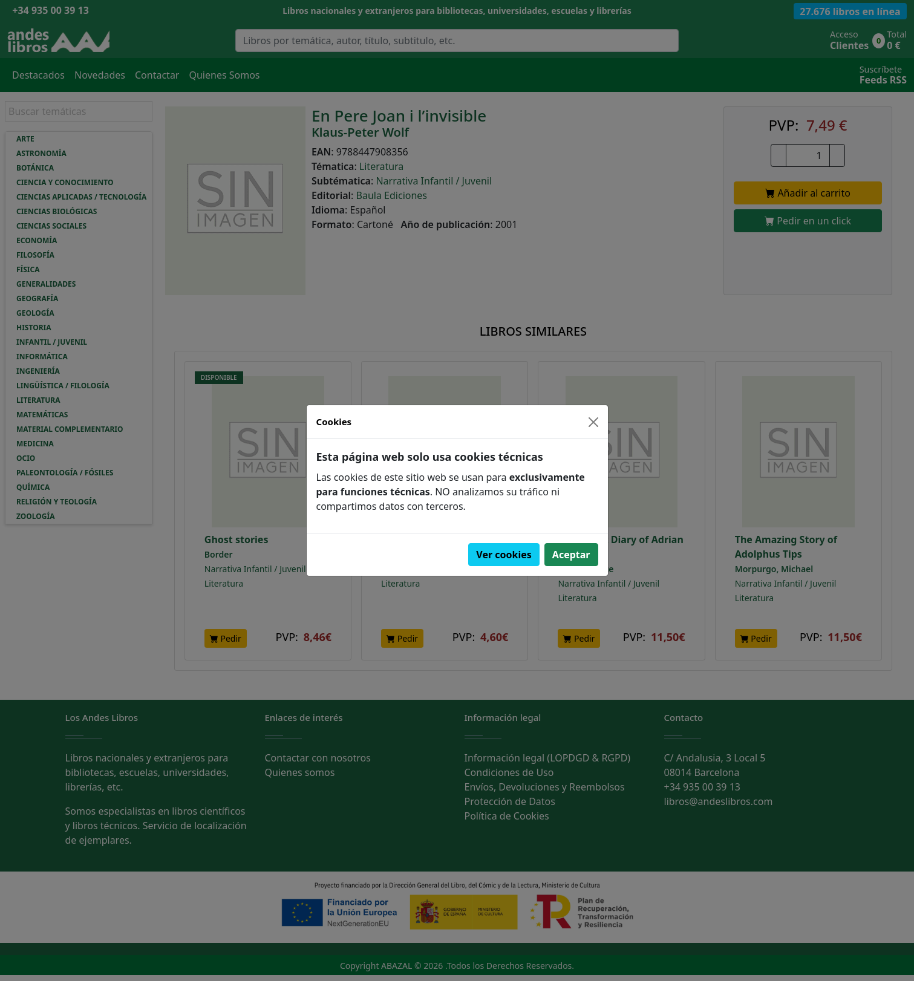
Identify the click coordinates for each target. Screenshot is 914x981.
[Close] (593, 422)
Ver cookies (504, 554)
